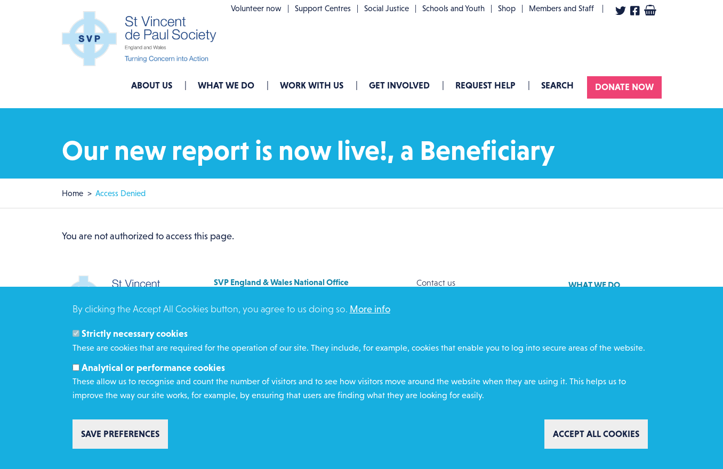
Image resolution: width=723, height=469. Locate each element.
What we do (226, 85)
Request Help (485, 85)
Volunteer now (256, 8)
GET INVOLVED (399, 85)
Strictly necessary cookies (135, 339)
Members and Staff (561, 8)
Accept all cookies (596, 439)
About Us (151, 85)
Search (557, 85)
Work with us (311, 85)
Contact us (435, 282)
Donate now (624, 87)
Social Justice (386, 8)
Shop (507, 8)
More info (370, 315)
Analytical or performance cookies (153, 373)
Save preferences (120, 439)
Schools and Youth (453, 8)
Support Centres (323, 8)
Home (72, 193)
